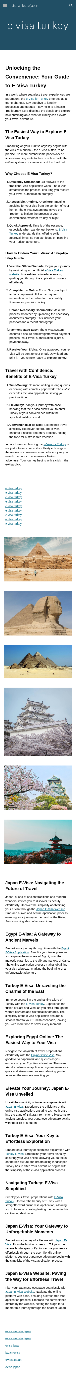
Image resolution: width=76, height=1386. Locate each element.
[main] (38, 25)
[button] (5, 5)
